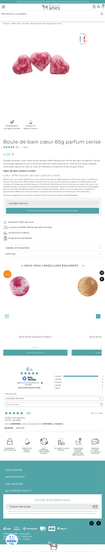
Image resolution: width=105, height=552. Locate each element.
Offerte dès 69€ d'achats (78, 452)
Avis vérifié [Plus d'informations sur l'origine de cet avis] (98, 413)
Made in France (30, 127)
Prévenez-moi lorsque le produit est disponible (52, 210)
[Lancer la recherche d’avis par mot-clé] (101, 404)
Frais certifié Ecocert (43, 451)
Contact (26, 539)
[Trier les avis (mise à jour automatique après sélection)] (54, 398)
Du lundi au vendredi (95, 451)
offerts (61, 449)
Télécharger (25, 534)
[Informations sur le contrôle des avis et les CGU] (42, 383)
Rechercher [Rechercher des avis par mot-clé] (52, 404)
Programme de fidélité (20, 238)
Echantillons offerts (19, 232)
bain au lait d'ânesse (68, 195)
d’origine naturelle (11, 127)
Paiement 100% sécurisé (20, 222)
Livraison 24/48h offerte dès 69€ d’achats (30, 227)
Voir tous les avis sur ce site (29, 387)
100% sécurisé (9, 449)
